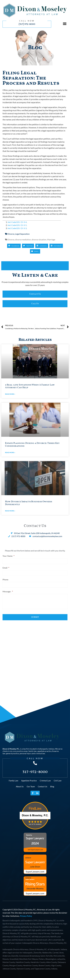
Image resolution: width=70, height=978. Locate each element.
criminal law (40, 753)
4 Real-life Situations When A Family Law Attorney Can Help (30, 386)
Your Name (8, 556)
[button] (64, 24)
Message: (8, 591)
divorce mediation (23, 239)
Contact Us (42, 786)
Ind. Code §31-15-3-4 (17, 222)
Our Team (31, 786)
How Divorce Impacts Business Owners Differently (28, 503)
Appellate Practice (29, 780)
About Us (20, 786)
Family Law (13, 780)
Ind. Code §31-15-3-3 (17, 228)
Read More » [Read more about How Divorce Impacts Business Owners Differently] (10, 511)
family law (32, 751)
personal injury (26, 753)
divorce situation (39, 239)
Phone (5, 579)
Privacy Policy (26, 916)
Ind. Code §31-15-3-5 (17, 225)
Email (6, 567)
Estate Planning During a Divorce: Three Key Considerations (32, 445)
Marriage (51, 239)
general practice (12, 753)
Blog (52, 786)
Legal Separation (22, 234)
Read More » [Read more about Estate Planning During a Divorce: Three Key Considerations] (10, 452)
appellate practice (44, 751)
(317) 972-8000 (27, 24)
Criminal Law (45, 780)
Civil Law (57, 780)
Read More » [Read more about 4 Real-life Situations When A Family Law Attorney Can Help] (10, 394)
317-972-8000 (35, 772)
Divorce (10, 234)
